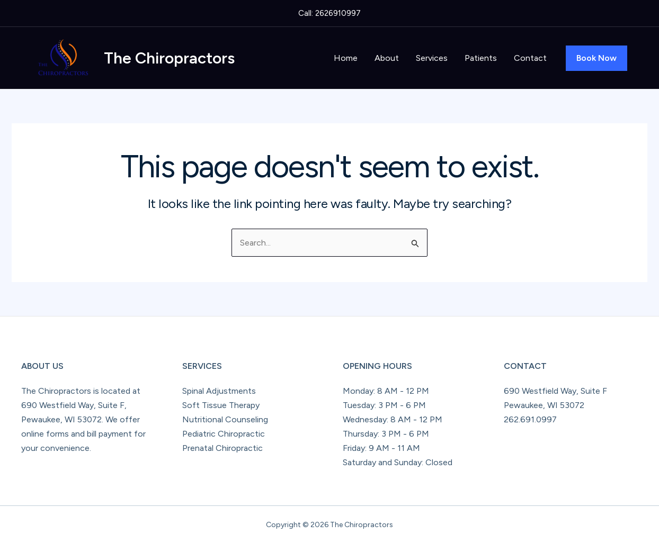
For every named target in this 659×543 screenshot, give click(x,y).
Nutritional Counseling (225, 419)
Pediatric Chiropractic (223, 434)
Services (432, 58)
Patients (481, 58)
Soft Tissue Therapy (221, 405)
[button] (596, 58)
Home (346, 58)
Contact (530, 58)
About (387, 58)
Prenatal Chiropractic (222, 448)
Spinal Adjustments (219, 391)
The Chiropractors (169, 58)
